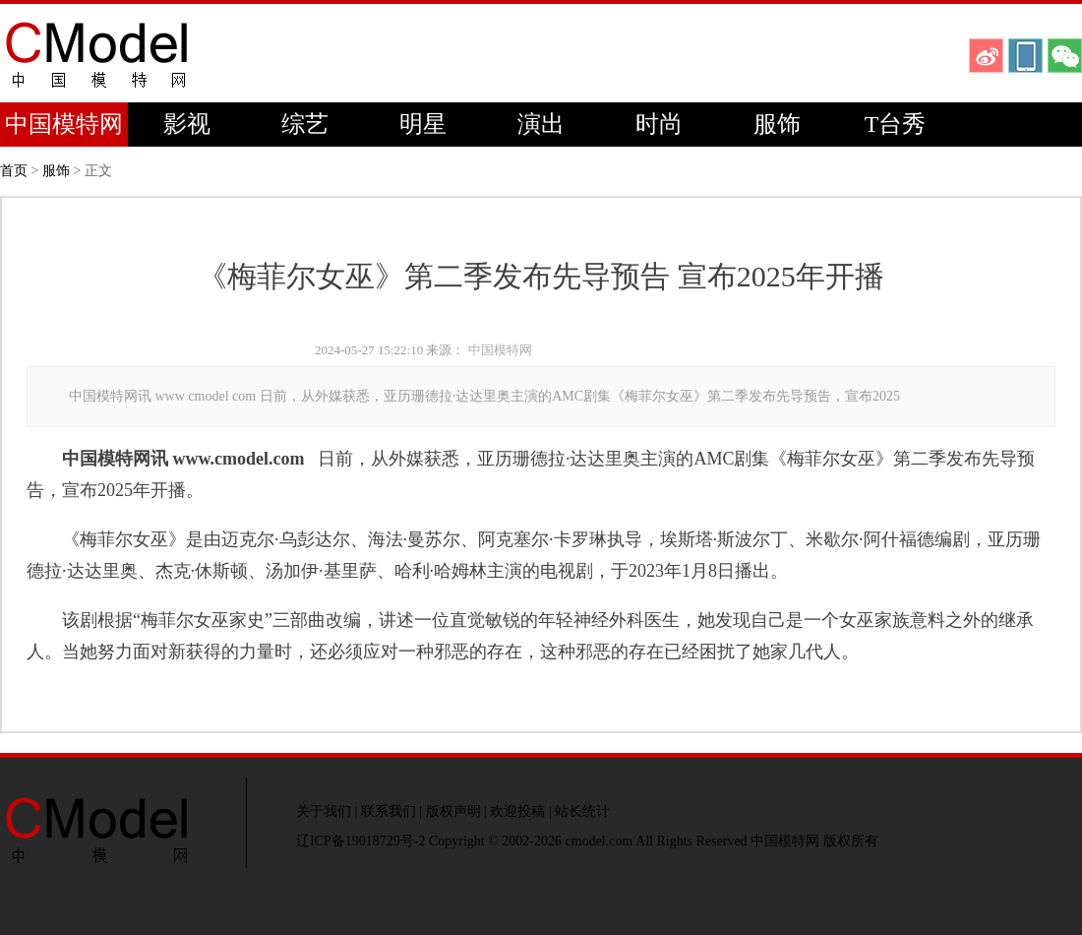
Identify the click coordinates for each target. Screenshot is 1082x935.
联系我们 (388, 811)
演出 (541, 124)
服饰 (777, 124)
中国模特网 (64, 124)
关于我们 (323, 811)
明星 (423, 124)
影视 (186, 124)
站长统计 (582, 811)
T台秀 (896, 124)
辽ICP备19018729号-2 (360, 841)
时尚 (659, 124)
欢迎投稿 (517, 811)
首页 (14, 170)
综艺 (305, 124)
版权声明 (453, 811)
